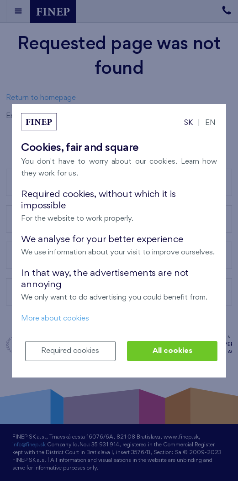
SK (188, 122)
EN (210, 122)
